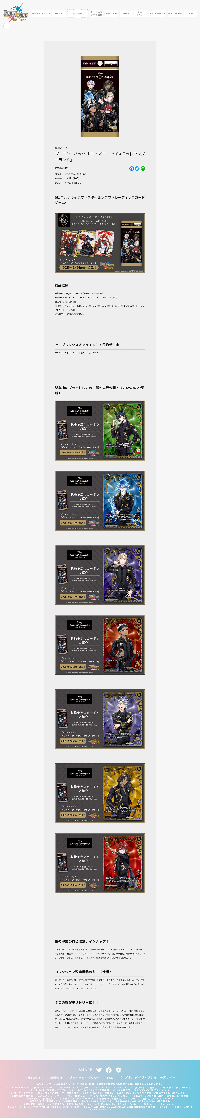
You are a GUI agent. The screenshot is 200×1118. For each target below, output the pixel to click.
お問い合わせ (34, 1077)
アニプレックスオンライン (78, 353)
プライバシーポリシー (84, 1077)
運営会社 (56, 1077)
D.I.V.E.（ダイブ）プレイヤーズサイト (147, 1077)
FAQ (110, 1077)
